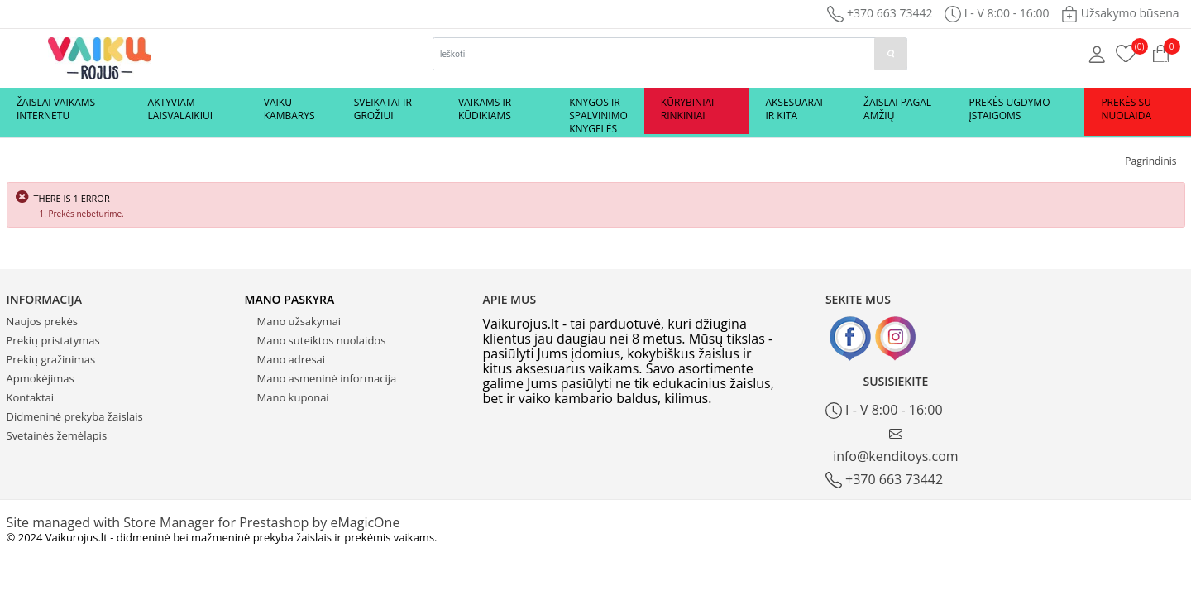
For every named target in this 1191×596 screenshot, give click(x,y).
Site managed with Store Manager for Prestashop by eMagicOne (203, 522)
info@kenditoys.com (896, 445)
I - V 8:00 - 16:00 (884, 410)
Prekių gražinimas (51, 359)
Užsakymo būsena (1120, 13)
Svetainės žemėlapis (57, 435)
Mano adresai (291, 359)
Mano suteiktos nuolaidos (321, 340)
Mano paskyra (290, 299)
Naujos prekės (43, 321)
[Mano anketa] (1097, 53)
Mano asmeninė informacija (327, 378)
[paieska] (890, 53)
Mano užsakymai (299, 321)
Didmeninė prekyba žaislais (75, 416)
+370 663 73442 (879, 13)
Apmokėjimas (40, 378)
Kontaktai (31, 397)
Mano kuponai (293, 397)
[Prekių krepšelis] (1126, 52)
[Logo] (99, 57)
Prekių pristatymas (53, 340)
